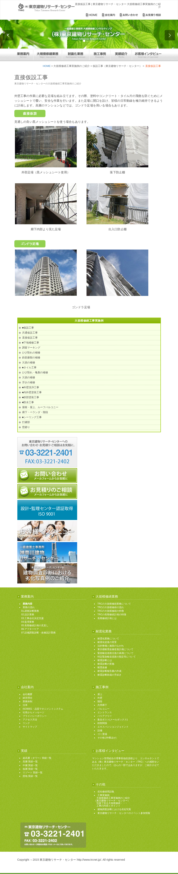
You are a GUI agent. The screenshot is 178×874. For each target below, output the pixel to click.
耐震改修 (102, 667)
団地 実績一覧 (30, 776)
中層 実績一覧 (30, 765)
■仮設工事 (28, 327)
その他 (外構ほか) (106, 737)
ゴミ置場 (102, 734)
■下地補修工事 (30, 342)
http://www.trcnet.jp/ (89, 859)
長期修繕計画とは (107, 618)
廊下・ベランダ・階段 (35, 412)
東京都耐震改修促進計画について (115, 649)
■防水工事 (28, 402)
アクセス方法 (30, 719)
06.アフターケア (30, 629)
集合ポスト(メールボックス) (112, 719)
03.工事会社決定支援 (32, 618)
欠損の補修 (28, 362)
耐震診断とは (104, 660)
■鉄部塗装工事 (30, 397)
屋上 (99, 694)
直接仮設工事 (30, 337)
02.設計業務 (27, 614)
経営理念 (27, 697)
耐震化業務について (108, 638)
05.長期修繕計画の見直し (35, 625)
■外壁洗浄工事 (30, 387)
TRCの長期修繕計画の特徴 (111, 614)
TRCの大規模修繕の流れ (110, 607)
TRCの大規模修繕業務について (114, 603)
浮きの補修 (28, 382)
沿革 (25, 705)
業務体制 (27, 701)
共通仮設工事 (30, 332)
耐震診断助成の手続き (109, 674)
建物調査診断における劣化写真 (114, 809)
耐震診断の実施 (105, 663)
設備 (99, 730)
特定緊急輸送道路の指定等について (116, 656)
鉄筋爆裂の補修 (31, 357)
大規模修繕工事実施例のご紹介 (71, 65)
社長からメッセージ (33, 712)
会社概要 (27, 694)
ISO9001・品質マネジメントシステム (43, 708)
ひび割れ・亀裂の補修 (35, 372)
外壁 (99, 697)
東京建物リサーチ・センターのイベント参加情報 (123, 813)
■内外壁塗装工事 (32, 392)
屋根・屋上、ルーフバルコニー (40, 407)
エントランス (104, 712)
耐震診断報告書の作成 (109, 671)
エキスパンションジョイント (113, 726)
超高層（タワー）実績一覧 (37, 758)
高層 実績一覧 (30, 761)
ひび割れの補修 (31, 352)
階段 (99, 701)
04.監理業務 (27, 621)
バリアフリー (104, 716)
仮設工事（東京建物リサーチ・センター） (117, 65)
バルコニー (103, 708)
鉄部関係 (102, 723)
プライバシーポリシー (35, 716)
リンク (26, 723)
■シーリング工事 (32, 417)
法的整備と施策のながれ (110, 645)
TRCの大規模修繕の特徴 (110, 611)
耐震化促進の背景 (107, 642)
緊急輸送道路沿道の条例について (115, 653)
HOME (47, 65)
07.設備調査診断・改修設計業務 (38, 632)
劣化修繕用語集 (105, 791)
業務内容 (27, 603)
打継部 (26, 422)
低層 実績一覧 (30, 769)
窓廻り (26, 427)
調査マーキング (31, 347)
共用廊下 (102, 705)
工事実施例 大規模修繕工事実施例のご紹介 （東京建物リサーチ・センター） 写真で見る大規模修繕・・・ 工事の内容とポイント (112, 800)
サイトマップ (30, 726)
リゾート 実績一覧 (32, 772)
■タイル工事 (29, 367)
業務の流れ (29, 607)
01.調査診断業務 (30, 611)
